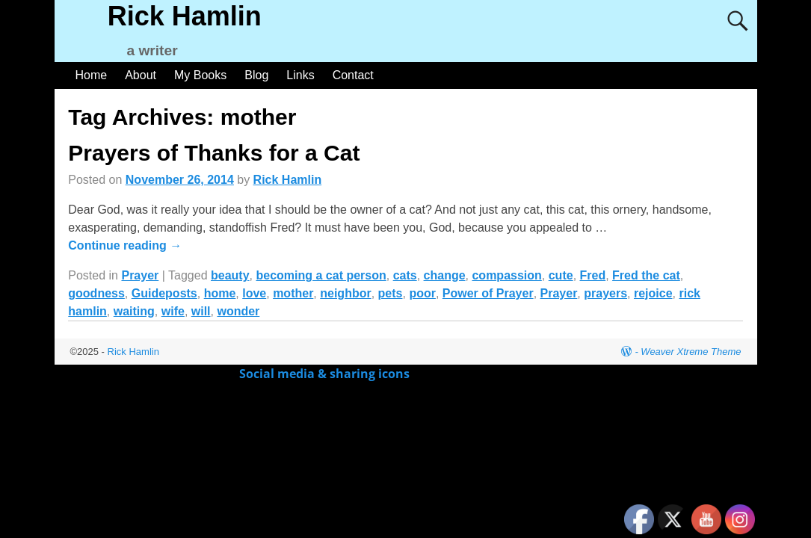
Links (300, 75)
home (220, 293)
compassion (506, 275)
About (140, 75)
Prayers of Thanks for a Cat (214, 152)
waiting (134, 311)
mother (293, 293)
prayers (605, 293)
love (254, 293)
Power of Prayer (488, 293)
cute (561, 275)
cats (405, 275)
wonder (238, 311)
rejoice (653, 293)
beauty (230, 275)
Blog (256, 75)
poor (422, 293)
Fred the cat (646, 275)
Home (91, 75)
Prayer (139, 275)
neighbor (345, 293)
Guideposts (164, 293)
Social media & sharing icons (326, 373)
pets (390, 293)
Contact (353, 75)
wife (173, 311)
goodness (96, 293)
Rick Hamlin (185, 16)
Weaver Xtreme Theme (691, 351)
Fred (593, 275)
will (201, 311)
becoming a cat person (321, 275)
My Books (200, 75)
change (445, 275)
